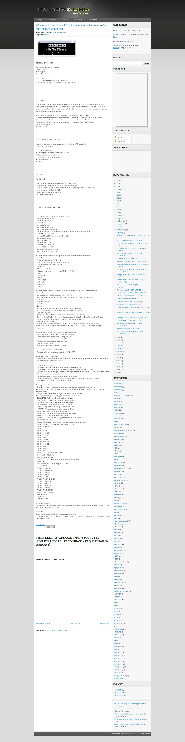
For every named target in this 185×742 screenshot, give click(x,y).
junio (119, 340)
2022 (117, 192)
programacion (119, 568)
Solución (116, 45)
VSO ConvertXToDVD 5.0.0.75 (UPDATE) (130, 240)
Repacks (118, 579)
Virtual (117, 638)
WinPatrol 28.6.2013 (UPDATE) (127, 258)
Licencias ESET (120, 693)
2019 (117, 201)
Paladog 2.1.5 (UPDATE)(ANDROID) (129, 321)
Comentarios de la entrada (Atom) (56, 630)
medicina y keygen (121, 503)
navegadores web (121, 521)
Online (117, 547)
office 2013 (118, 541)
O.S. (116, 536)
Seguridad (118, 588)
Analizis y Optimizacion (122, 395)
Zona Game (119, 679)
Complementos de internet (123, 430)
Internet (47, 35)
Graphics (118, 471)
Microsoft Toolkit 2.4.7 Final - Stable (128, 329)
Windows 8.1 (119, 667)
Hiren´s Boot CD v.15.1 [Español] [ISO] (129, 304)
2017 (117, 207)
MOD (117, 512)
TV (116, 626)
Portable (118, 565)
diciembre (120, 221)
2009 (117, 367)
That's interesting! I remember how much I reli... (130, 714)
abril (118, 346)
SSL (116, 606)
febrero (119, 352)
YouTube (118, 673)
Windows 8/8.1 (79, 20)
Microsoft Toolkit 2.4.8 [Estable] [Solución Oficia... (133, 261)
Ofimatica (118, 544)
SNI (116, 597)
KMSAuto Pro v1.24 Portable (126, 299)
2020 (117, 198)
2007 (117, 372)
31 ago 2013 (57, 32)
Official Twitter (119, 690)
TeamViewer (119, 609)
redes (117, 576)
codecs (117, 427)
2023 (117, 189)
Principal (39, 20)
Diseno (117, 445)
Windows (118, 652)
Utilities (117, 635)
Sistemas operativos (121, 591)
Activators (118, 390)
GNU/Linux (118, 463)
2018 (117, 204)
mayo (119, 343)
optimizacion (119, 550)
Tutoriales (118, 623)
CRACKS (118, 439)
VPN (116, 641)
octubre (119, 227)
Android (65, 20)
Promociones (119, 571)
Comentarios (120, 141)
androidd (118, 401)
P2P (116, 556)
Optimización (119, 553)
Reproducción (119, 582)
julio (118, 337)
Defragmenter (119, 442)
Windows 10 (94, 20)
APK (116, 410)
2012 (117, 358)
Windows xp (119, 670)
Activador (118, 384)
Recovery (118, 573)
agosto (119, 233)
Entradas (118, 137)
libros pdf (118, 495)
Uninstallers (119, 629)
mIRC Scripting (120, 509)
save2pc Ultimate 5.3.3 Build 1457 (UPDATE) (131, 293)
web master (119, 646)
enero (119, 354)
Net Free (118, 524)
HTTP (117, 474)
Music (117, 515)
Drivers (117, 451)
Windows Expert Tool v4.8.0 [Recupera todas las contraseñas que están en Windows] (71, 27)
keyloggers (118, 489)
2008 (117, 369)
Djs (116, 448)
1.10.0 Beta (125, 30)
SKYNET (118, 594)
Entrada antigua (105, 623)
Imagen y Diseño (120, 480)
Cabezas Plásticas (121, 696)
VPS (116, 644)
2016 (117, 210)
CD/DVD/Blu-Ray (121, 425)
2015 (117, 213)
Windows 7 (52, 20)
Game (117, 460)
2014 (117, 215)
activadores (119, 387)
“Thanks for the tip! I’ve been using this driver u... (131, 704)
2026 (117, 180)
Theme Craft (135, 733)
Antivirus (118, 407)
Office (117, 538)
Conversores (119, 436)
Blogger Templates (145, 733)
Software (118, 600)
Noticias (118, 533)
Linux (117, 498)
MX (116, 518)
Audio (117, 416)
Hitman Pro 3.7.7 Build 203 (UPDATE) (129, 302)
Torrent (117, 614)
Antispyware (119, 404)
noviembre (120, 224)
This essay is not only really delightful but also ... (131, 719)
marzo (119, 349)
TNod (117, 611)
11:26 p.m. (64, 32)
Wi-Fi (117, 649)
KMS (116, 492)
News (117, 530)
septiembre (121, 230)
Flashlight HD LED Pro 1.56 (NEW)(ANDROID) (132, 318)
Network (118, 527)
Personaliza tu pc (121, 562)
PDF (116, 559)
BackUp (117, 419)
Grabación (118, 465)
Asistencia (118, 413)
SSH (116, 603)
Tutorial (117, 620)
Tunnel (117, 617)
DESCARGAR (40, 525)
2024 (117, 186)
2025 (117, 183)
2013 (117, 218)
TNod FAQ (129, 41)
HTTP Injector (119, 477)
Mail (116, 500)
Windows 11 (119, 658)
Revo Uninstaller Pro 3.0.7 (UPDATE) (129, 290)
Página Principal (74, 623)
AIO (116, 392)
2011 (117, 361)
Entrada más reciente (43, 623)
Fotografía (118, 457)
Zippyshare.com (120, 676)
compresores (119, 433)
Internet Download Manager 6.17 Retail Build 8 (132, 296)
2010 (117, 364)
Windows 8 (118, 664)
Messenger (118, 506)
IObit (116, 486)
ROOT (117, 585)
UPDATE (118, 632)
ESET (117, 454)
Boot (116, 422)
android (117, 398)
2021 (117, 195)
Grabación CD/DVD (121, 468)
